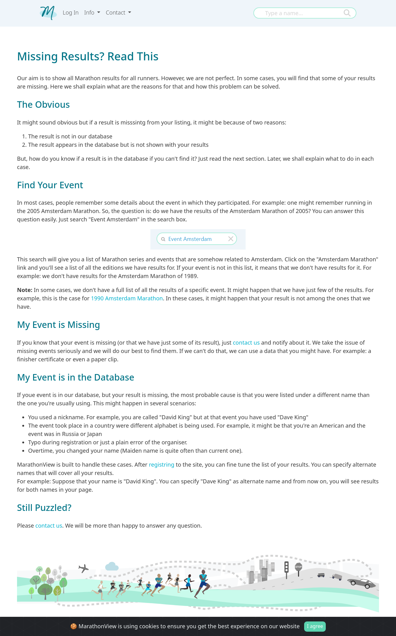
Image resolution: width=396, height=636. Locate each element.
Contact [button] (116, 12)
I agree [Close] (315, 626)
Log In (71, 12)
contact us (246, 342)
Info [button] (90, 12)
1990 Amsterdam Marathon (127, 298)
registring (161, 464)
